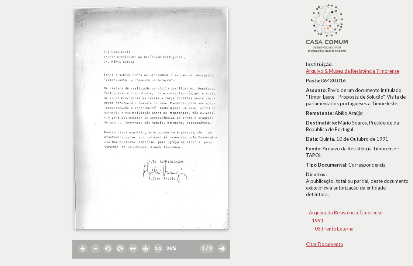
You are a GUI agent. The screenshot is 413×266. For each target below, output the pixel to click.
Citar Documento (324, 244)
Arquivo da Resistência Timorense (345, 212)
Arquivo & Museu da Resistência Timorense (352, 71)
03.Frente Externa (334, 229)
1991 (318, 221)
